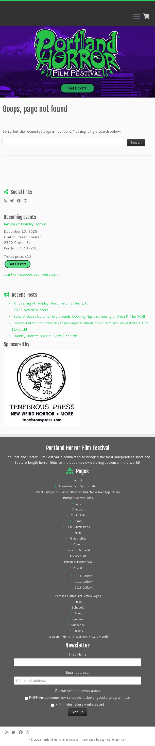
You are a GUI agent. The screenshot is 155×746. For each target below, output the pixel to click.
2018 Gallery (83, 588)
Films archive (78, 539)
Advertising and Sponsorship (78, 486)
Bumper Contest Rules (78, 498)
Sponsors (78, 619)
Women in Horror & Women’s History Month (78, 637)
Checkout (78, 509)
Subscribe (78, 625)
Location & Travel (78, 550)
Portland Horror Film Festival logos (78, 596)
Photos (78, 568)
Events (78, 521)
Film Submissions (78, 527)
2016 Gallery (83, 576)
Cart (78, 504)
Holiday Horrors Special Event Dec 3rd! (45, 335)
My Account (78, 556)
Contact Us (78, 515)
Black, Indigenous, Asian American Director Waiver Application (78, 492)
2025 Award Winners (30, 309)
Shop (78, 613)
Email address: (77, 672)
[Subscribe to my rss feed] (7, 201)
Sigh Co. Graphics (112, 740)
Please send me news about (77, 690)
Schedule (78, 607)
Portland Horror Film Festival (60, 740)
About (78, 480)
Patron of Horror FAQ (78, 562)
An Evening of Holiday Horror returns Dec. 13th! (52, 303)
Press (78, 602)
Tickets (78, 631)
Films (78, 533)
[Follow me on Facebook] (20, 201)
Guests (78, 544)
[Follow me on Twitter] (13, 201)
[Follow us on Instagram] (27, 201)
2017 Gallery (83, 582)
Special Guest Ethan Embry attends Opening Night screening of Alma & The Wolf (79, 316)
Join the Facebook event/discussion (32, 274)
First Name (78, 654)
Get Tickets (77, 88)
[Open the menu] (137, 17)
